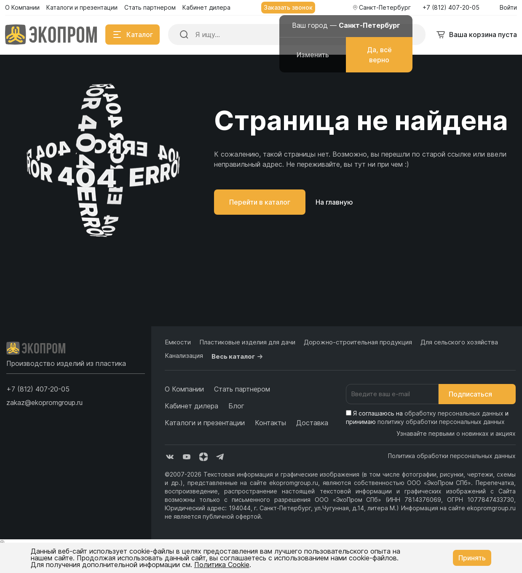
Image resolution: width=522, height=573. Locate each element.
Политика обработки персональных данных (452, 455)
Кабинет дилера (191, 406)
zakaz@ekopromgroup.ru (44, 402)
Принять (472, 558)
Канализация (184, 356)
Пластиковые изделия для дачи (247, 342)
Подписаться (477, 394)
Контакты (270, 422)
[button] (38, 389)
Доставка (312, 422)
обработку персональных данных (453, 413)
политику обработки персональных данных (441, 421)
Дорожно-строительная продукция (358, 342)
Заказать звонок (288, 7)
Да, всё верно (379, 54)
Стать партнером (242, 389)
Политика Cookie (221, 564)
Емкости (178, 342)
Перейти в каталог (259, 202)
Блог (236, 406)
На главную (334, 202)
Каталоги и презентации (205, 422)
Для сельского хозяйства (459, 342)
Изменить (313, 55)
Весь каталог (238, 357)
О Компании (184, 389)
